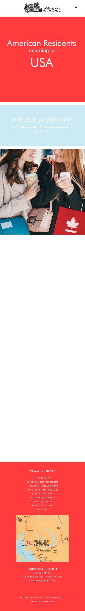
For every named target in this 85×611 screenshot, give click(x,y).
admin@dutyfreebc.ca (45, 580)
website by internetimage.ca (42, 601)
